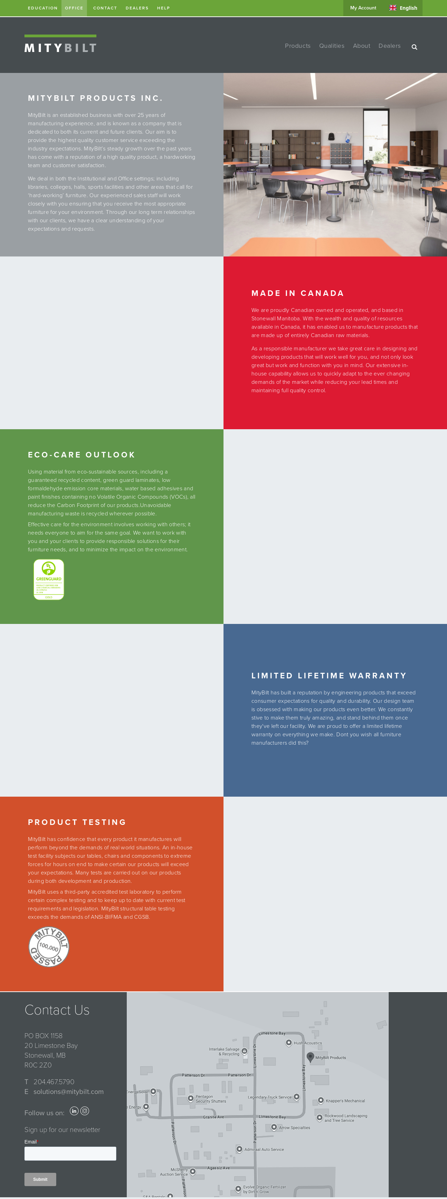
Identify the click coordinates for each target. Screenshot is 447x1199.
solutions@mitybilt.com (69, 1092)
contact (105, 8)
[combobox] (403, 8)
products (297, 46)
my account (363, 8)
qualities (332, 46)
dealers (137, 8)
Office (74, 8)
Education (43, 8)
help (163, 8)
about (362, 46)
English (403, 8)
